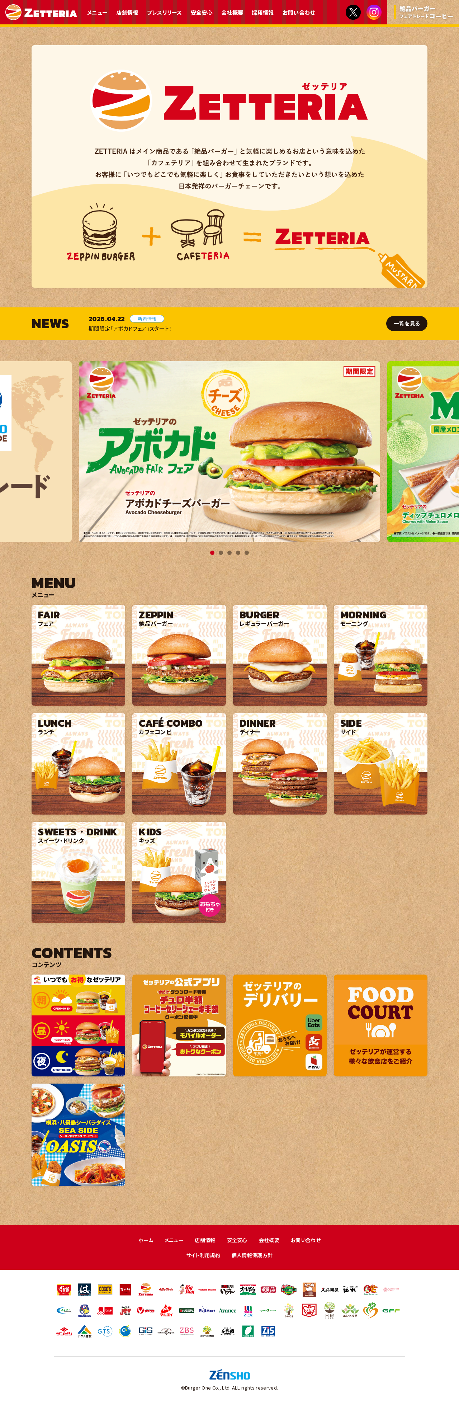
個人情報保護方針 (253, 1255)
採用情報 (263, 12)
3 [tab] (229, 553)
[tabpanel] (229, 451)
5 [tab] (247, 553)
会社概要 (232, 12)
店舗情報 (127, 12)
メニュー (97, 12)
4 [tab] (238, 553)
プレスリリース (164, 12)
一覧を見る (406, 323)
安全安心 (202, 12)
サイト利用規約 (202, 1255)
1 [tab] (212, 553)
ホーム (142, 1240)
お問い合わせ (299, 12)
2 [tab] (221, 553)
